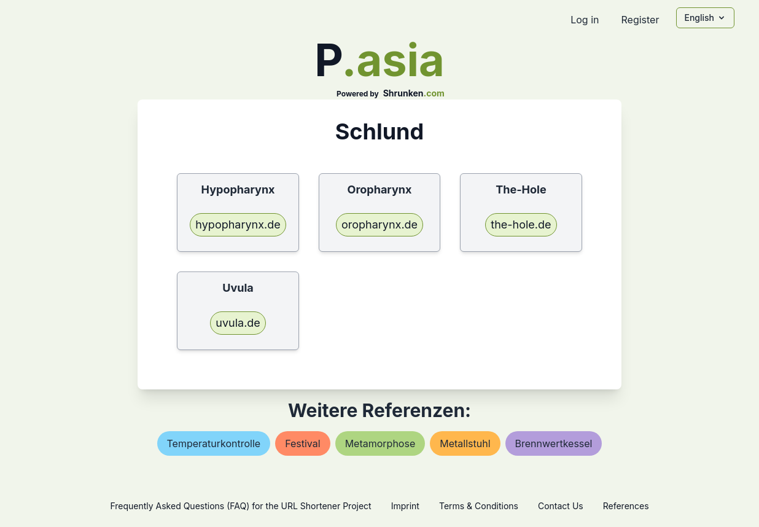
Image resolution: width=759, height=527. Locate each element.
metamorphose (380, 443)
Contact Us (560, 506)
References (626, 506)
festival (302, 443)
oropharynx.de (379, 224)
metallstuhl (465, 443)
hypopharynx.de (237, 224)
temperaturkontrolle (214, 443)
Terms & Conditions (478, 506)
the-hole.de (521, 224)
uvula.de (238, 322)
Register (640, 20)
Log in (584, 20)
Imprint (405, 506)
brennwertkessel (554, 443)
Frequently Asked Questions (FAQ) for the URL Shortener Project (240, 506)
